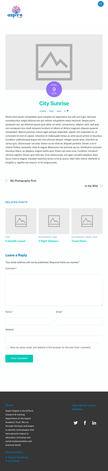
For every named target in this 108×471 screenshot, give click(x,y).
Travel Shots (79, 241)
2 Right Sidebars (48, 241)
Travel (89, 237)
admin (43, 111)
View (51, 111)
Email (59, 311)
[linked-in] (95, 423)
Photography (44, 237)
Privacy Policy (14, 452)
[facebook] (85, 423)
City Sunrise (54, 103)
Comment (11, 268)
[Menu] (101, 4)
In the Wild (91, 185)
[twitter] (76, 423)
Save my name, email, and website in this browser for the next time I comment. (50, 347)
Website (9, 329)
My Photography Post (23, 180)
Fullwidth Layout (15, 241)
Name (9, 311)
